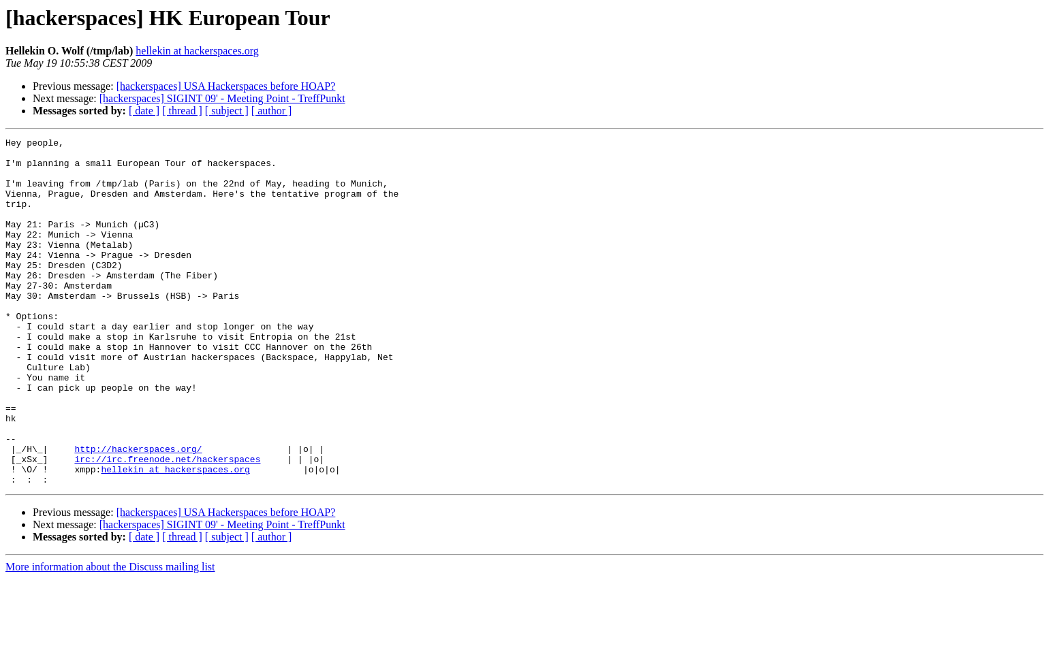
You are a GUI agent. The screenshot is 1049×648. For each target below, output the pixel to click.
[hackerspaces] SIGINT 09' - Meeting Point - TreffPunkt (222, 98)
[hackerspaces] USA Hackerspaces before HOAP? (226, 86)
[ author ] (271, 110)
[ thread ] (182, 110)
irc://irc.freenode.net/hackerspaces (167, 524)
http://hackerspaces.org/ (138, 512)
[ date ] (144, 110)
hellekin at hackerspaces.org (197, 50)
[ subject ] (227, 110)
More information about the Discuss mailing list (110, 636)
